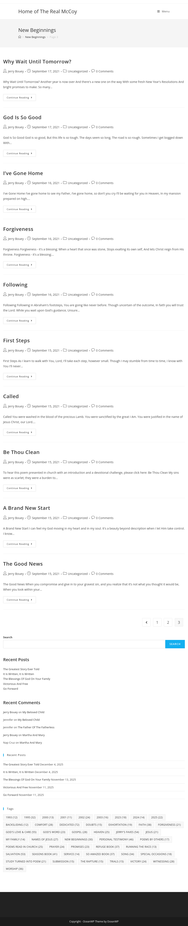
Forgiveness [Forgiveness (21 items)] (169, 825)
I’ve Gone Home (23, 173)
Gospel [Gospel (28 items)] (79, 832)
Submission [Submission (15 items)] (63, 861)
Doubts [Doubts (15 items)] (94, 825)
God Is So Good (22, 117)
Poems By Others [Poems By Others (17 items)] (154, 839)
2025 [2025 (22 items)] (157, 817)
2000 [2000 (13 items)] (48, 817)
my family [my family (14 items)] (15, 839)
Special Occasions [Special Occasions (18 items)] (156, 854)
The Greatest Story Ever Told (21, 669)
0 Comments (105, 71)
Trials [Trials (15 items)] (117, 861)
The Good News (23, 563)
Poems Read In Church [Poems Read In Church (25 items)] (24, 847)
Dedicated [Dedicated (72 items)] (69, 825)
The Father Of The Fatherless (36, 727)
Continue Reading (21, 98)
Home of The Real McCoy (47, 11)
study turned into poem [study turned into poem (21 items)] (26, 861)
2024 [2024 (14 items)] (139, 817)
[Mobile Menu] (163, 11)
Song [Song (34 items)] (127, 854)
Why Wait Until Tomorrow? (37, 61)
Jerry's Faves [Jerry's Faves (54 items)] (127, 832)
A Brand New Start (26, 507)
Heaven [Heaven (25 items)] (101, 832)
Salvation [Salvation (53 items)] (15, 854)
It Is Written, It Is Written (18, 674)
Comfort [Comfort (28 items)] (44, 825)
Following (15, 284)
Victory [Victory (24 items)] (138, 861)
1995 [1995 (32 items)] (30, 817)
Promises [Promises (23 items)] (80, 847)
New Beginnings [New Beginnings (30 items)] (79, 839)
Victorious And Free (15, 684)
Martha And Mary (34, 735)
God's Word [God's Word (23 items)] (54, 832)
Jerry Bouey (16, 71)
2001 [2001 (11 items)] (66, 817)
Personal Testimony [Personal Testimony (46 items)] (116, 839)
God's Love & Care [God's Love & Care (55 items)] (21, 832)
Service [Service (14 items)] (71, 854)
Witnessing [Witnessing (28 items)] (163, 861)
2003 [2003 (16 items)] (102, 817)
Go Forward (10, 689)
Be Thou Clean (21, 452)
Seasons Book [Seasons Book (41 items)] (44, 854)
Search (7, 637)
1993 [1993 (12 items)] (11, 817)
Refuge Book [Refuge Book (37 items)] (107, 847)
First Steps (16, 340)
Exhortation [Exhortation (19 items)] (120, 825)
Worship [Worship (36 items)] (14, 869)
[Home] (19, 37)
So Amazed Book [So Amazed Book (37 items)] (100, 854)
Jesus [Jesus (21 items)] (152, 832)
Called (11, 396)
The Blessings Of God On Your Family (26, 679)
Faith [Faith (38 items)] (145, 825)
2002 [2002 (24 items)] (84, 817)
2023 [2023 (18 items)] (120, 817)
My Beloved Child (33, 712)
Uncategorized (78, 71)
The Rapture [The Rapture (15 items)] (92, 861)
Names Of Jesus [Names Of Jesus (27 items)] (45, 839)
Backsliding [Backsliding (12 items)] (17, 825)
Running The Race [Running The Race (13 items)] (141, 847)
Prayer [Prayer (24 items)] (56, 847)
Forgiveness (18, 228)
